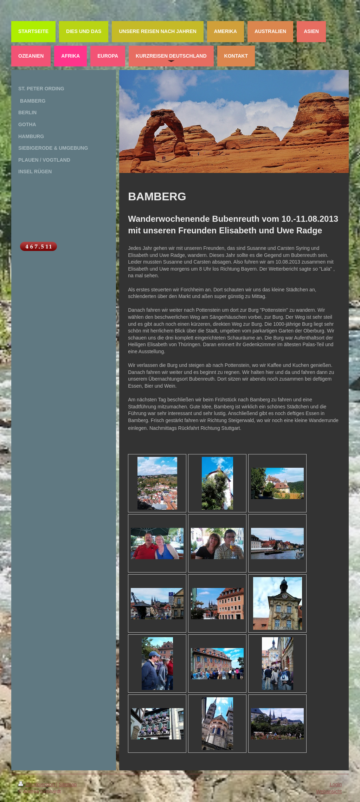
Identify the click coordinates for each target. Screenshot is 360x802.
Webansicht (329, 791)
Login (336, 784)
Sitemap (68, 784)
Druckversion (37, 784)
